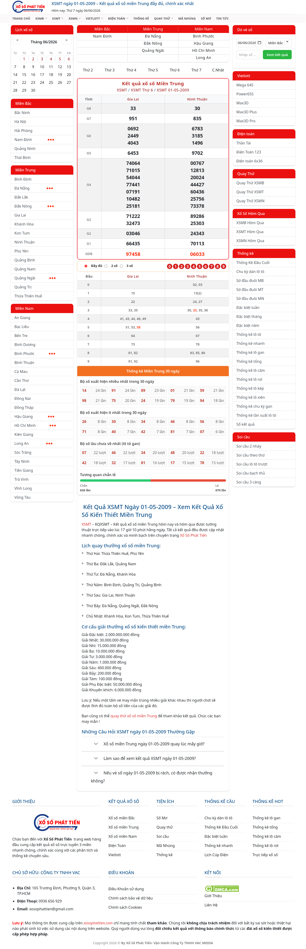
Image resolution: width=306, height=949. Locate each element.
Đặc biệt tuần (247, 307)
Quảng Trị (23, 287)
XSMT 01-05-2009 (173, 90)
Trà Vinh (22, 479)
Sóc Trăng (23, 452)
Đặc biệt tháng (249, 316)
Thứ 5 (153, 70)
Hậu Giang (34, 416)
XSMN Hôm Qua (250, 240)
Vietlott (243, 75)
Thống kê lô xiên (250, 397)
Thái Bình (23, 157)
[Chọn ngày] (249, 42)
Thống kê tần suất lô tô (256, 415)
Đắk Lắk (21, 197)
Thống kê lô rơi (249, 379)
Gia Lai (20, 215)
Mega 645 (244, 85)
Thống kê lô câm (250, 370)
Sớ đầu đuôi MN (250, 298)
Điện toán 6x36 (249, 161)
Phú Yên (22, 251)
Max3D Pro (245, 120)
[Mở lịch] (259, 42)
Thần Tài (243, 143)
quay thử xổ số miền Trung (133, 715)
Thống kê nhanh (250, 343)
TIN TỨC (222, 18)
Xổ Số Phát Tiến (193, 535)
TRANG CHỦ (21, 18)
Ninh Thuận (25, 242)
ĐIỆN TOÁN (118, 18)
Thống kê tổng (248, 361)
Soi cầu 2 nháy (248, 446)
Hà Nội (20, 121)
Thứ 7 (196, 70)
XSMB (41, 18)
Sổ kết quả (245, 424)
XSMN (74, 18)
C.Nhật (218, 70)
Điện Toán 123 (248, 152)
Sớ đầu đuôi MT (249, 289)
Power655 (245, 94)
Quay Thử (246, 173)
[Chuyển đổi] (96, 744)
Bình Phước (35, 353)
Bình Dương (25, 344)
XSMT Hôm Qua (250, 231)
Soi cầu (243, 436)
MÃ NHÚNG (187, 18)
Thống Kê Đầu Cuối (253, 262)
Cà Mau (21, 371)
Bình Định (23, 179)
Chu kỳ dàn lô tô (250, 271)
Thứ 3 (110, 70)
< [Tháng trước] (17, 40)
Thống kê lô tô (248, 334)
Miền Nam (24, 308)
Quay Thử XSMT (250, 191)
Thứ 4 (131, 70)
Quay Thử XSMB (250, 182)
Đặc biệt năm (247, 325)
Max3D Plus (246, 111)
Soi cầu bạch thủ (250, 473)
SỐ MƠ (206, 18)
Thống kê (245, 253)
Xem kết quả (277, 54)
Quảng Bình (25, 260)
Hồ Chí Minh (35, 425)
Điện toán (245, 133)
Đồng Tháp (24, 407)
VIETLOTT (94, 18)
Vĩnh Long (23, 488)
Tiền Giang (24, 470)
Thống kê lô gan (250, 352)
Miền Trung (25, 170)
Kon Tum (22, 233)
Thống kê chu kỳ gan (254, 406)
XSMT (58, 18)
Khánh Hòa (24, 224)
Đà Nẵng (34, 188)
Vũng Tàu (23, 497)
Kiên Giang (24, 434)
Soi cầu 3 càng (248, 482)
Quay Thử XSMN (250, 200)
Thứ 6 (175, 70)
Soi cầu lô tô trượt (251, 464)
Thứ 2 (88, 70)
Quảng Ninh (25, 148)
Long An (33, 443)
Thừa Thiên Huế (28, 296)
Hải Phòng (24, 130)
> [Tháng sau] (66, 40)
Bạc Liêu (22, 326)
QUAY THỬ (163, 18)
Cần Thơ (22, 380)
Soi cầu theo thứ (250, 455)
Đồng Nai (23, 398)
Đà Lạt (20, 389)
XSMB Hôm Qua (250, 222)
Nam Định (34, 139)
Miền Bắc (23, 103)
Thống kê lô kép (250, 388)
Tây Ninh (22, 461)
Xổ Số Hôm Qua (251, 213)
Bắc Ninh (22, 112)
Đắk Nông (34, 206)
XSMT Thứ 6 (142, 90)
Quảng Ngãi (35, 278)
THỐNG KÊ (141, 18)
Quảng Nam (25, 269)
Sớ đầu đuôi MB (250, 280)
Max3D (242, 102)
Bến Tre (21, 335)
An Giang (22, 317)
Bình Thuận (24, 362)
